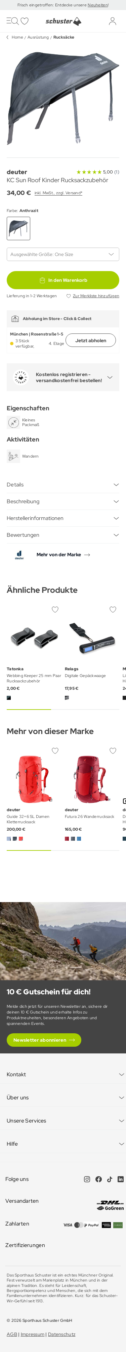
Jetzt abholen (90, 340)
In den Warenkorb (63, 280)
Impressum (33, 1334)
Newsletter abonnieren (39, 1040)
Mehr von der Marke (59, 555)
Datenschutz (61, 1334)
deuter (17, 172)
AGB (12, 1334)
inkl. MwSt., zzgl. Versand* (58, 193)
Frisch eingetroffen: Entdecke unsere (52, 5)
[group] (63, 98)
